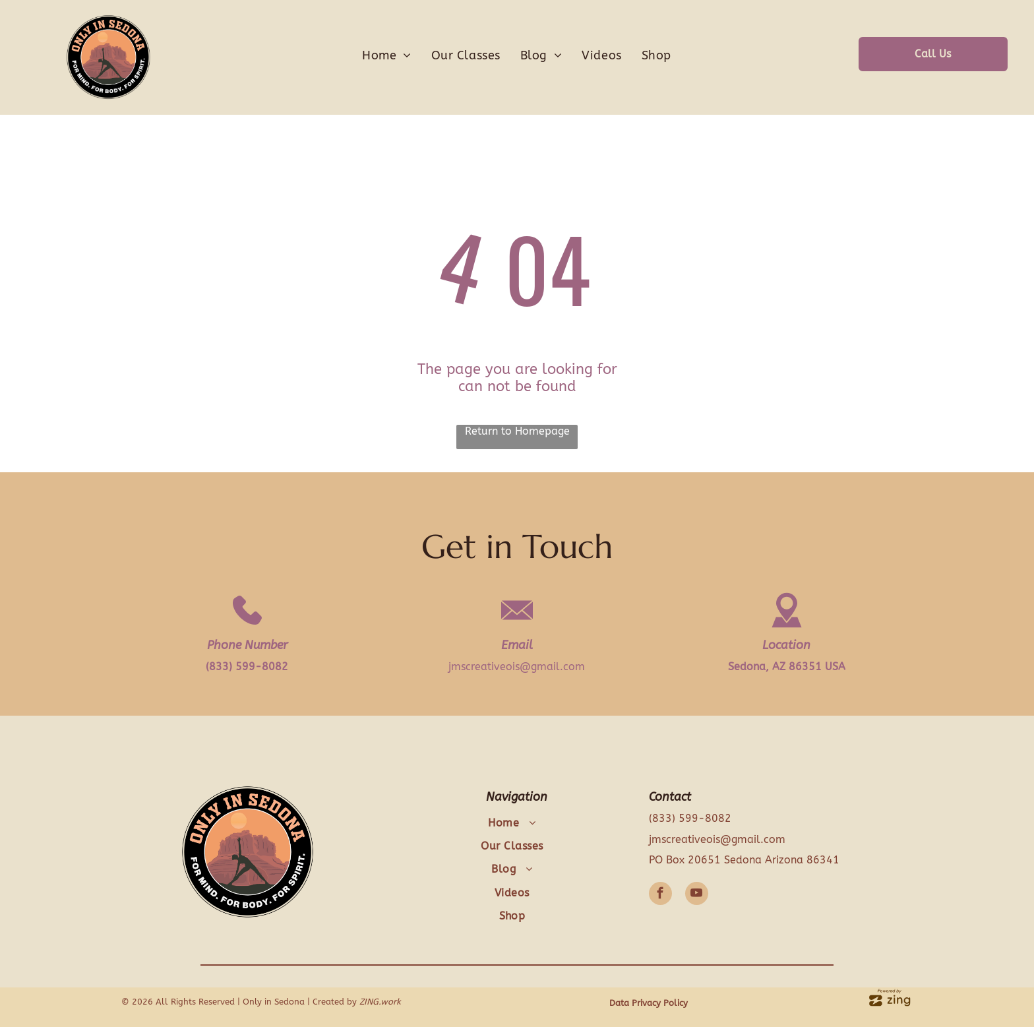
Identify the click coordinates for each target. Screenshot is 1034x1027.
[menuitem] (386, 55)
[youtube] (696, 895)
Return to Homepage (517, 431)
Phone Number (247, 645)
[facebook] (660, 895)
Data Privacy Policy (648, 1003)
